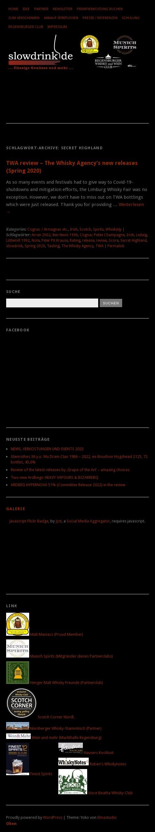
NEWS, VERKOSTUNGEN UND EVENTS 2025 (47, 449)
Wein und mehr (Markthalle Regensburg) (54, 737)
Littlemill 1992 (18, 240)
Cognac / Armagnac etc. (47, 229)
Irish (74, 229)
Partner (41, 9)
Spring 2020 (35, 246)
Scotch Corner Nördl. (40, 717)
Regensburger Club (25, 27)
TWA (99, 246)
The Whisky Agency (77, 246)
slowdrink (14, 246)
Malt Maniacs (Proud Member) (44, 634)
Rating (75, 240)
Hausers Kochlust (86, 752)
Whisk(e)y (114, 229)
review (101, 240)
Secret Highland (133, 240)
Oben (11, 823)
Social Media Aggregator (88, 521)
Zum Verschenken (24, 18)
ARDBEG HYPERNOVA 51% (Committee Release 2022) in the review (68, 484)
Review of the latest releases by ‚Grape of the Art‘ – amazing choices (70, 469)
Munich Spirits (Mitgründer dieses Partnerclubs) (59, 656)
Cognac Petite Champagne (102, 235)
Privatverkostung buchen (100, 9)
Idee (26, 9)
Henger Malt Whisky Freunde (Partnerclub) (54, 682)
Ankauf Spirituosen (61, 18)
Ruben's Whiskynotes (92, 764)
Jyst (59, 521)
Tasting (53, 246)
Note (36, 240)
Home (13, 9)
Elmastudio (107, 817)
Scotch (85, 229)
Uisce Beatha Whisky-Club (95, 793)
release (88, 240)
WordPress (52, 817)
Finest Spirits (29, 773)
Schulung (131, 18)
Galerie (15, 508)
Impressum (57, 27)
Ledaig (141, 235)
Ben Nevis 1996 (65, 235)
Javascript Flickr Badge (28, 521)
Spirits (98, 229)
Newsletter (62, 9)
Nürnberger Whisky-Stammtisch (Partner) (54, 728)
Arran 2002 (41, 235)
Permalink (115, 246)
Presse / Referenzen (100, 18)
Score (113, 240)
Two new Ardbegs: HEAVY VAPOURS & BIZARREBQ (55, 477)
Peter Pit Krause (54, 240)
